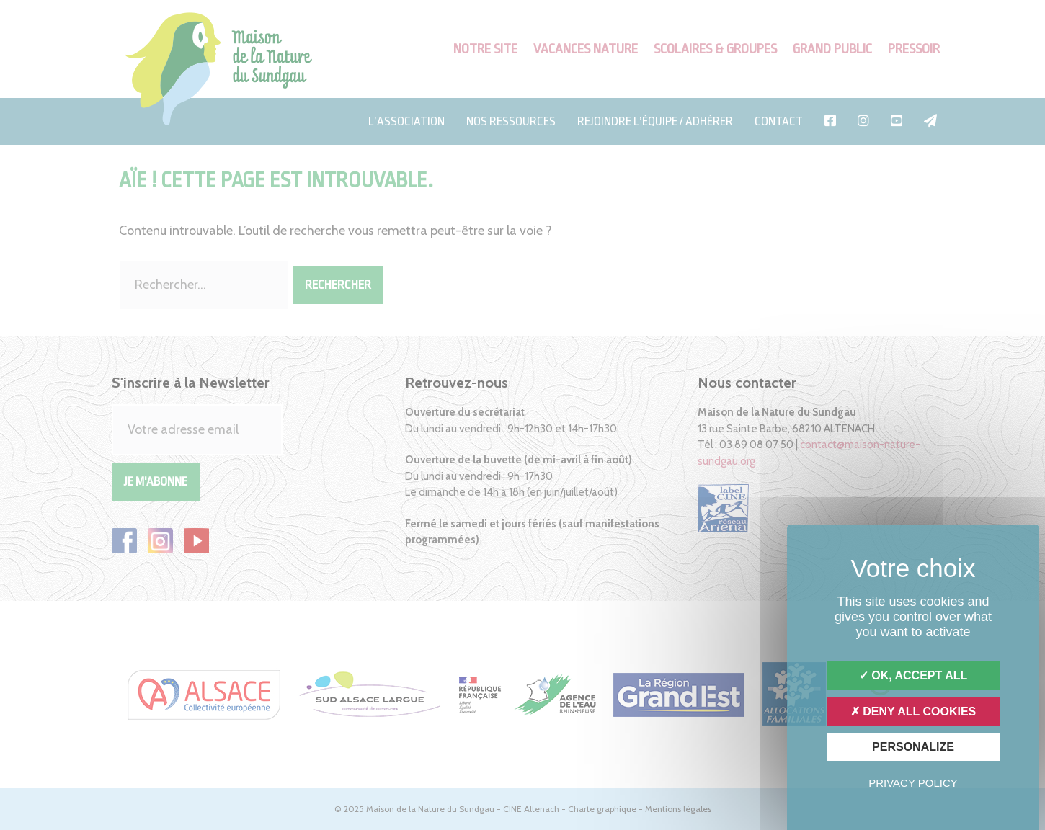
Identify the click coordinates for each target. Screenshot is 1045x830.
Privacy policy (913, 783)
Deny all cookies (913, 711)
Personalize (913, 747)
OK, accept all (913, 675)
